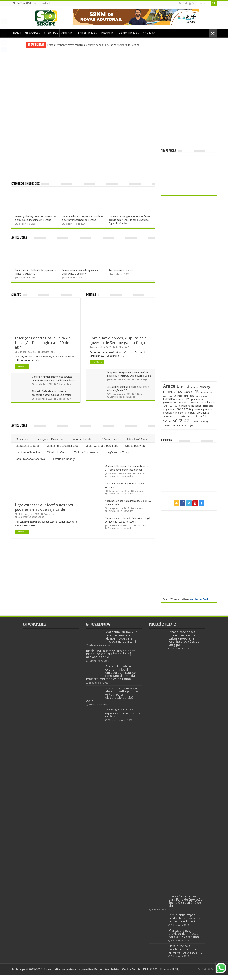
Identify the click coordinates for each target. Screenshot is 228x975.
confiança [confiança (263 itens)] (205, 387)
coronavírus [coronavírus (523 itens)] (172, 392)
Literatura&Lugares (27, 445)
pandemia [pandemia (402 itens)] (183, 409)
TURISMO (50, 33)
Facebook (45, 3)
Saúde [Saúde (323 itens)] (167, 421)
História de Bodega (64, 459)
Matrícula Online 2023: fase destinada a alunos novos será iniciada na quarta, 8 (122, 636)
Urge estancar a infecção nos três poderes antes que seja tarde (44, 507)
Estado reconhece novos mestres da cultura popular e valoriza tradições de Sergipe (93, 44)
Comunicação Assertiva (30, 459)
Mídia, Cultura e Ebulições (102, 445)
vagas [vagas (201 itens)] (190, 425)
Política (91, 295)
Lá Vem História (110, 439)
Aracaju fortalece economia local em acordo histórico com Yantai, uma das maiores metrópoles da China (111, 672)
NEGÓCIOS (31, 33)
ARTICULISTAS (128, 33)
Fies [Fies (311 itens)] (186, 399)
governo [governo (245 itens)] (167, 402)
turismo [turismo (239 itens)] (177, 425)
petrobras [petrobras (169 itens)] (207, 409)
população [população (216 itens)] (168, 412)
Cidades (16, 295)
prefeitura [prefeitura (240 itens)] (190, 412)
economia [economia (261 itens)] (206, 392)
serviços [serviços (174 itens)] (194, 422)
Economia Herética (81, 439)
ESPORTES (107, 33)
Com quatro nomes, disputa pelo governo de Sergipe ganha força (118, 340)
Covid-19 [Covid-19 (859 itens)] (191, 391)
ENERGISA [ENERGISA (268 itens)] (169, 399)
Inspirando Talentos (28, 452)
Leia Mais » (22, 367)
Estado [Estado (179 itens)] (179, 399)
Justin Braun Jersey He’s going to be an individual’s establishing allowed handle (111, 654)
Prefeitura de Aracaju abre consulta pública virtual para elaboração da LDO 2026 (112, 694)
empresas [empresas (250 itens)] (189, 395)
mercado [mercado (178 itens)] (173, 406)
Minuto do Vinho (57, 452)
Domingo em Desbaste (49, 439)
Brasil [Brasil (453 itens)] (185, 387)
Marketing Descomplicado (63, 445)
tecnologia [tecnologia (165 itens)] (204, 422)
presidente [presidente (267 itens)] (203, 412)
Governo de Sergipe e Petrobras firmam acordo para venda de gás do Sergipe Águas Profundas (130, 220)
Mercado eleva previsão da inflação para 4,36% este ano (183, 934)
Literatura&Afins (137, 439)
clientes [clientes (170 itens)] (194, 387)
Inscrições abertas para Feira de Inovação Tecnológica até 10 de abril (42, 342)
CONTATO (149, 33)
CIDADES (67, 33)
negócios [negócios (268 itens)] (196, 405)
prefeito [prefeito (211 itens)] (179, 412)
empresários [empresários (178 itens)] (201, 396)
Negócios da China (117, 452)
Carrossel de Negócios (25, 184)
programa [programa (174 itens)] (167, 416)
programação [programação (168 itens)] (179, 416)
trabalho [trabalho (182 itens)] (167, 425)
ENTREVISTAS (86, 33)
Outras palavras (135, 445)
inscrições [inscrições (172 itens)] (183, 402)
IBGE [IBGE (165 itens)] (175, 402)
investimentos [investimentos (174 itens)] (196, 402)
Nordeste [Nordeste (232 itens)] (208, 405)
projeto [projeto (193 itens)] (190, 416)
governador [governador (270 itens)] (197, 399)
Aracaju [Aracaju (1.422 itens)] (171, 386)
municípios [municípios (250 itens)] (184, 405)
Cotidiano (22, 439)
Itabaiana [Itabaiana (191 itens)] (209, 402)
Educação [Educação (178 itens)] (167, 396)
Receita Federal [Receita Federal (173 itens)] (202, 416)
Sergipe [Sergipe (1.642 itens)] (180, 420)
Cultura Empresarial (86, 452)
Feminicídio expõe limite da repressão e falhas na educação (184, 918)
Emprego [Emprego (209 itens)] (178, 396)
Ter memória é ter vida (121, 270)
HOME (17, 33)
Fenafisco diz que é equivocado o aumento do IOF (122, 713)
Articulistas (19, 238)
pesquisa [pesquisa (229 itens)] (197, 409)
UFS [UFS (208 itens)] (184, 425)
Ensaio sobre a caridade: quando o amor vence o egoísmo (185, 949)
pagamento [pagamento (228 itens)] (169, 409)
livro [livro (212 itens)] (165, 405)
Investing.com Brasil (198, 599)
